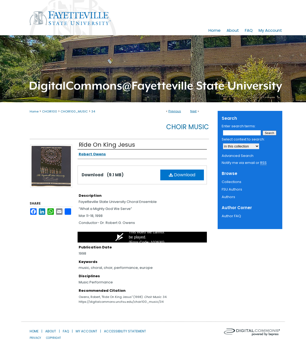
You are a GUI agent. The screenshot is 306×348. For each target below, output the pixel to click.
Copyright (53, 338)
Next (193, 111)
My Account (86, 331)
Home (34, 111)
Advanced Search (237, 155)
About (50, 331)
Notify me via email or (244, 163)
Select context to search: (243, 139)
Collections (231, 181)
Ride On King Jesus (107, 144)
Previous (174, 111)
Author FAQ (231, 216)
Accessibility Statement (125, 331)
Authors (228, 196)
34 (93, 111)
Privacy (35, 338)
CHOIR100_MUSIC (74, 111)
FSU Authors (232, 189)
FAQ (66, 331)
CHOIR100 (49, 111)
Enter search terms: (239, 126)
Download (182, 175)
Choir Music (187, 126)
